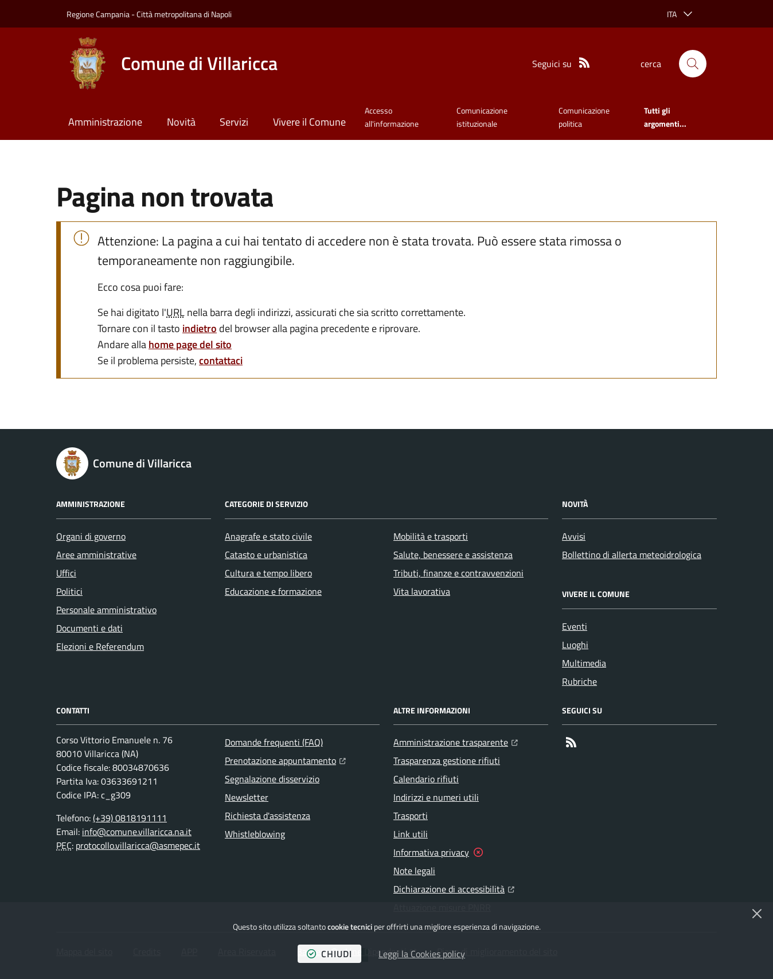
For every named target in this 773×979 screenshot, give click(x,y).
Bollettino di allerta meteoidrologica (631, 554)
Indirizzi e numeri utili (436, 797)
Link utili (410, 834)
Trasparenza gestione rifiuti (446, 760)
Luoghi (575, 645)
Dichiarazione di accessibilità (453, 888)
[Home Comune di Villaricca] (172, 63)
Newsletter (246, 797)
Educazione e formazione (273, 591)
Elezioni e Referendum (100, 646)
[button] (692, 63)
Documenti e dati (89, 628)
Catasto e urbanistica (266, 554)
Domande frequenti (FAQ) (274, 742)
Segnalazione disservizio (272, 779)
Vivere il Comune (309, 122)
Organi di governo (91, 536)
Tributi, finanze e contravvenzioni (458, 573)
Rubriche (579, 681)
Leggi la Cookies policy (421, 954)
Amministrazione (105, 122)
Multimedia (584, 663)
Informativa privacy (431, 852)
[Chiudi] (757, 914)
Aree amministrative (96, 554)
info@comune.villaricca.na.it (137, 831)
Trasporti (410, 815)
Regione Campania (98, 14)
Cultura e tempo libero (268, 573)
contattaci (221, 360)
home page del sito (190, 344)
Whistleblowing (255, 834)
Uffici (66, 573)
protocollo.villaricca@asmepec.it (138, 845)
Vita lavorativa (421, 591)
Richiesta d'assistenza (267, 815)
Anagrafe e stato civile (268, 536)
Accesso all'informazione (392, 116)
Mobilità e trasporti (430, 536)
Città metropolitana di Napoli (184, 14)
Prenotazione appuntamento (285, 759)
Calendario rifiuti (426, 779)
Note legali (414, 870)
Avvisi (573, 536)
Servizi (234, 122)
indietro (199, 328)
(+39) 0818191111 (130, 818)
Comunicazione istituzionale (481, 116)
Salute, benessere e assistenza (453, 554)
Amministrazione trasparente (455, 741)
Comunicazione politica (584, 116)
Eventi (574, 626)
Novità (181, 122)
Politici (69, 591)
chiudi (329, 954)
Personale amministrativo (106, 610)
